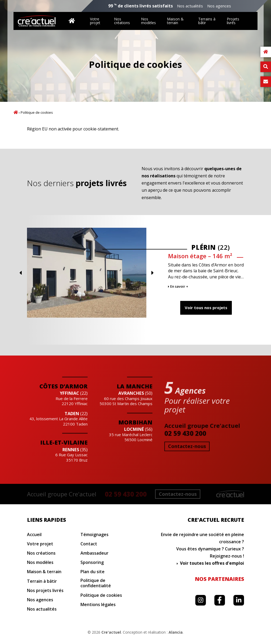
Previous (205, 273)
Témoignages (94, 534)
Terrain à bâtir (42, 581)
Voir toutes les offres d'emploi (212, 563)
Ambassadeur (94, 553)
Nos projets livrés (45, 590)
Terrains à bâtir (206, 20)
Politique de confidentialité (95, 583)
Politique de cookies (101, 595)
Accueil (15, 112)
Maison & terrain (175, 20)
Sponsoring (92, 562)
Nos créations (122, 20)
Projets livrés (233, 20)
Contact (88, 544)
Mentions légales (98, 604)
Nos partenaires (219, 578)
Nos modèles (148, 20)
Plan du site (92, 572)
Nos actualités (190, 6)
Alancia (176, 632)
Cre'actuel (111, 632)
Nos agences (219, 6)
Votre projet (95, 20)
